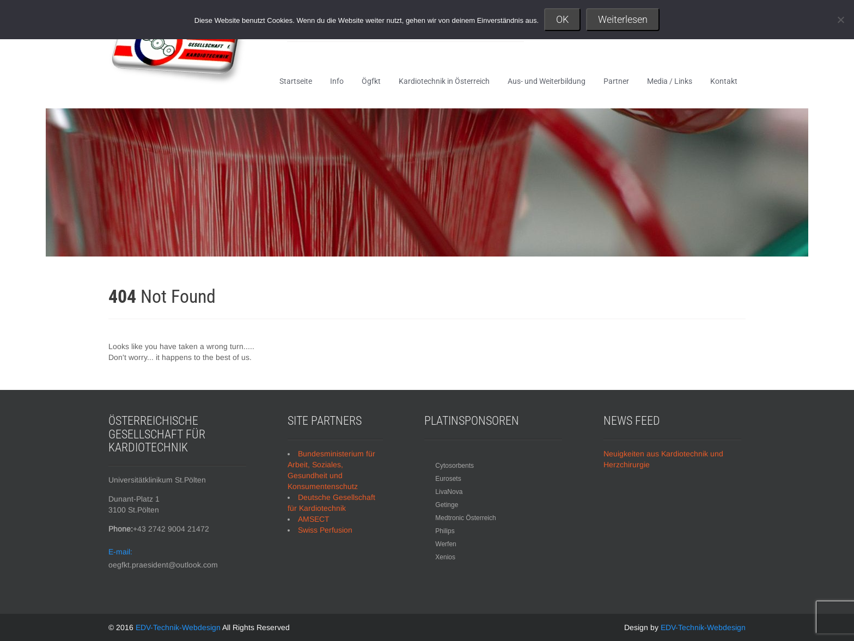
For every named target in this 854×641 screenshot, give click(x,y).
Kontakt (723, 81)
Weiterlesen (623, 19)
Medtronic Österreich (465, 518)
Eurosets (448, 479)
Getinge (446, 505)
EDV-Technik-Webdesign (179, 627)
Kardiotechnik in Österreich (444, 81)
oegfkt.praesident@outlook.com (163, 564)
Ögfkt (371, 81)
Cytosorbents (454, 465)
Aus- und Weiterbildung (546, 81)
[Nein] (840, 19)
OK (562, 19)
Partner (616, 81)
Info (337, 81)
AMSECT (314, 519)
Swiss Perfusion (325, 530)
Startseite (295, 81)
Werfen (445, 544)
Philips (444, 531)
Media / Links (669, 81)
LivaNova (448, 492)
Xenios (445, 557)
